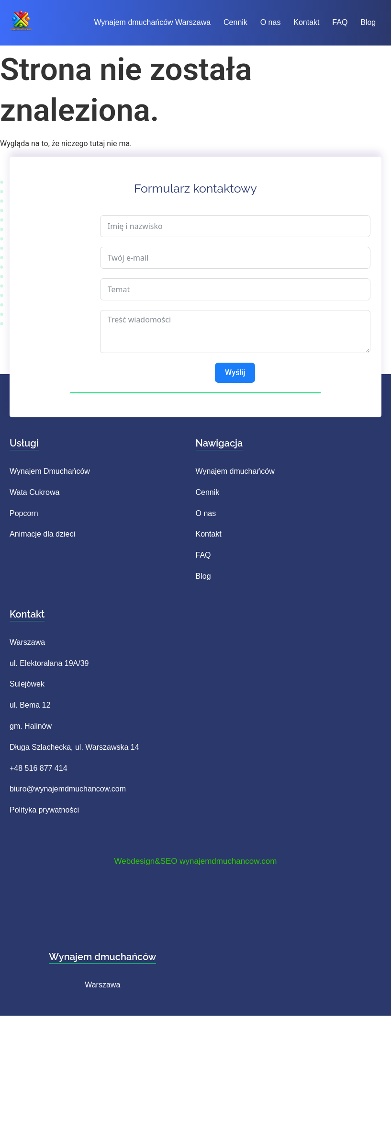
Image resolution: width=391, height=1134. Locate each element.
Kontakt (298, 22)
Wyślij (235, 372)
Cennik (233, 22)
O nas (265, 22)
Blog (354, 22)
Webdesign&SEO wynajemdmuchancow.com (195, 861)
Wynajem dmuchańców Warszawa (152, 22)
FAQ (328, 22)
